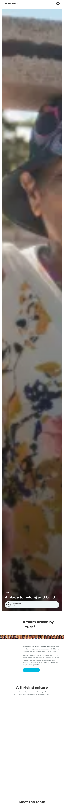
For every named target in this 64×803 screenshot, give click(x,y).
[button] (58, 3)
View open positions (31, 670)
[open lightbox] (32, 310)
